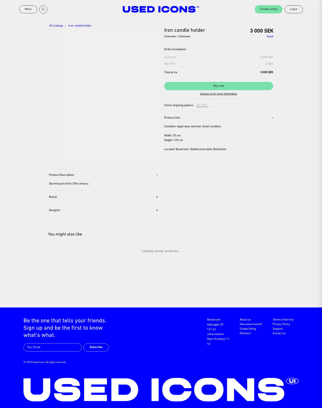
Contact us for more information (218, 94)
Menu (28, 9)
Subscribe (95, 347)
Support (278, 328)
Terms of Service (283, 319)
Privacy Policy (281, 324)
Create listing (248, 328)
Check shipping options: (179, 105)
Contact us (279, 333)
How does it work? (251, 324)
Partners (245, 333)
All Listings (56, 25)
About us (245, 319)
